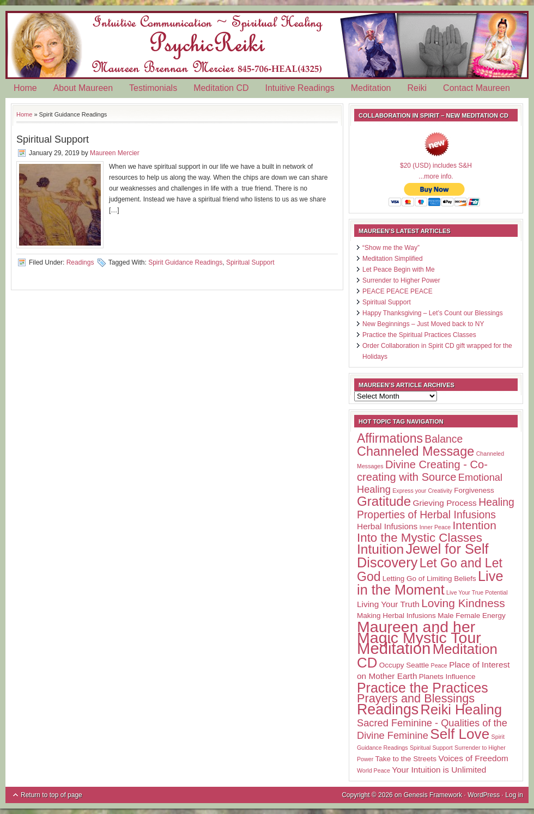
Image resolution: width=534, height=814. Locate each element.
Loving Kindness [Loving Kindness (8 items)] (463, 603)
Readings (80, 262)
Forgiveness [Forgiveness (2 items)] (474, 490)
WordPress (484, 795)
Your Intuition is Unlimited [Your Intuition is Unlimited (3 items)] (439, 769)
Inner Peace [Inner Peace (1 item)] (435, 527)
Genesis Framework (433, 795)
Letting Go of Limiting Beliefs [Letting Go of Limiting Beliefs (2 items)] (429, 578)
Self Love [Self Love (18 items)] (459, 734)
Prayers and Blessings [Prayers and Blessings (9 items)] (416, 698)
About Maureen (83, 88)
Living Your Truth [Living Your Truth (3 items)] (388, 604)
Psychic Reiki (267, 45)
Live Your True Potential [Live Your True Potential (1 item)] (477, 592)
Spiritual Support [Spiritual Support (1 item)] (431, 747)
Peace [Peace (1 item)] (439, 665)
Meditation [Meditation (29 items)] (393, 648)
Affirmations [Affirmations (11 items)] (390, 438)
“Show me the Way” (391, 248)
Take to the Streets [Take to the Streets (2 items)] (406, 759)
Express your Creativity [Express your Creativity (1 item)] (422, 490)
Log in (514, 795)
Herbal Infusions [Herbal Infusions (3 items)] (387, 526)
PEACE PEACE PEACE (397, 291)
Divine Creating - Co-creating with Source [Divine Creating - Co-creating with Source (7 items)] (422, 470)
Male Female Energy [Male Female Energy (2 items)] (472, 615)
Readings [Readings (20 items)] (387, 709)
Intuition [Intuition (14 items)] (380, 549)
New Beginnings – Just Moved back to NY (423, 324)
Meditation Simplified (392, 258)
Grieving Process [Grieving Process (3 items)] (445, 502)
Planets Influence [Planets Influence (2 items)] (447, 676)
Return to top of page (51, 795)
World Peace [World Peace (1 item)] (373, 770)
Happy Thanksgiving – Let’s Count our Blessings (432, 313)
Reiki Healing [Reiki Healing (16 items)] (461, 709)
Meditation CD (220, 88)
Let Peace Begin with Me (398, 269)
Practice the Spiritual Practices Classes (419, 335)
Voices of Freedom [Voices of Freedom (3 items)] (473, 758)
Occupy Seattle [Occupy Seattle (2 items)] (404, 665)
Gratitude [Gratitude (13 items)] (384, 501)
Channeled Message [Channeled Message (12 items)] (415, 451)
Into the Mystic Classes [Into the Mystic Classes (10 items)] (419, 537)
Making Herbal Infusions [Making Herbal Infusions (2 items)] (396, 615)
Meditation (371, 88)
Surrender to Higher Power (401, 280)
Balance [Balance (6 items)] (443, 439)
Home (25, 88)
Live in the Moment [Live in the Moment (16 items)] (430, 582)
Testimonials (153, 88)
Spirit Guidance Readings (185, 262)
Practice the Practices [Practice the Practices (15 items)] (422, 687)
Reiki (417, 88)
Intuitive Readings (300, 88)
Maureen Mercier (114, 153)
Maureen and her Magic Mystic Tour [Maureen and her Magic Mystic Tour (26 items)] (419, 632)
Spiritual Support (52, 139)
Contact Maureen (476, 88)
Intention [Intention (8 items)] (474, 525)
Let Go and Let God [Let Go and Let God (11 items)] (429, 570)
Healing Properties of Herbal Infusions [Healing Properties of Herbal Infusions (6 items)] (435, 508)
